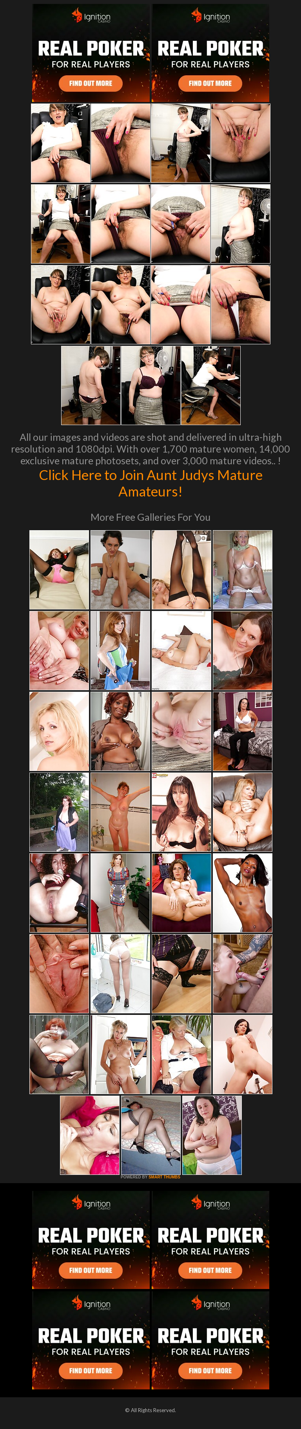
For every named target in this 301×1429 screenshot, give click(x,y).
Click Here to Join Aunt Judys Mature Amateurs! (151, 482)
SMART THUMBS (164, 1177)
